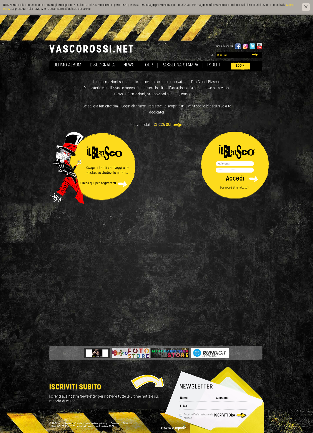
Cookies (115, 423)
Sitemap (127, 423)
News (129, 65)
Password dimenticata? (234, 187)
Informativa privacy (96, 423)
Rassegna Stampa (180, 65)
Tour (148, 65)
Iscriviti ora (224, 415)
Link (211, 55)
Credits (78, 423)
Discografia (102, 65)
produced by (173, 428)
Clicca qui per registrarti (98, 183)
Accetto (198, 416)
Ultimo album (67, 65)
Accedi (235, 179)
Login (240, 66)
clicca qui (162, 125)
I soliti (213, 65)
